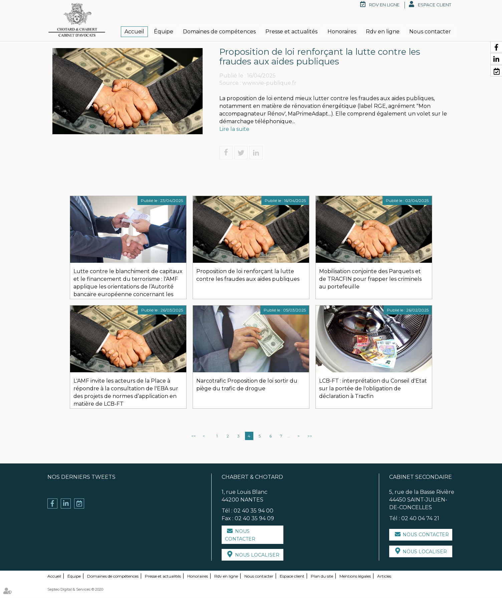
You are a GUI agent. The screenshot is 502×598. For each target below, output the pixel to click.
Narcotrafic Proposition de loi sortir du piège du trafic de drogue (246, 385)
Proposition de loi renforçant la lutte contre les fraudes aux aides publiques (247, 276)
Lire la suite (234, 129)
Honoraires (341, 31)
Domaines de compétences (219, 31)
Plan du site (322, 576)
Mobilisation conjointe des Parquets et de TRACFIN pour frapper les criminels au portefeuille (370, 279)
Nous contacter (430, 31)
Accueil (134, 31)
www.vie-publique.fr (269, 83)
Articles (384, 576)
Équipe (163, 31)
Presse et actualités (291, 31)
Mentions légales (355, 576)
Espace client (434, 4)
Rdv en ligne (383, 31)
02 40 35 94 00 (253, 511)
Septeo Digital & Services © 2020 (75, 590)
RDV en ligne (384, 4)
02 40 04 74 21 (420, 519)
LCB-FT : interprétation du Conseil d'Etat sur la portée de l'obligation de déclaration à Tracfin (373, 389)
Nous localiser (257, 556)
